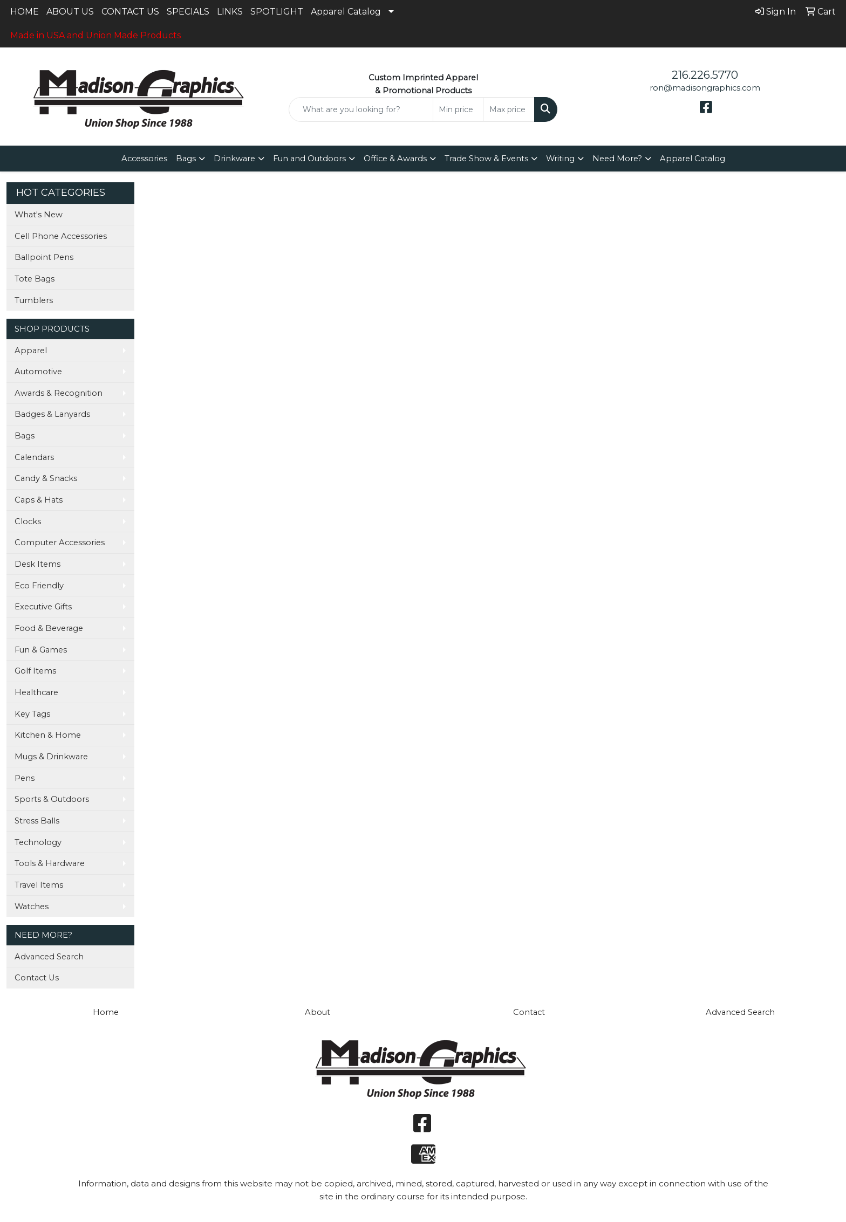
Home (106, 1012)
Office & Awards (395, 158)
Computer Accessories (60, 542)
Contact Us (37, 978)
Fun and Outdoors (309, 158)
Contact (529, 1012)
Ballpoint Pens (44, 257)
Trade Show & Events (486, 158)
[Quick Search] (361, 109)
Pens (25, 778)
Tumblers (34, 300)
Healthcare (36, 692)
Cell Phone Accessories (61, 236)
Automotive (38, 371)
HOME (24, 11)
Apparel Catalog (346, 11)
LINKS (230, 11)
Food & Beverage (49, 628)
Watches (32, 906)
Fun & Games (41, 650)
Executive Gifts (43, 607)
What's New (39, 214)
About (317, 1012)
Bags (186, 158)
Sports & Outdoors (52, 799)
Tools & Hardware (50, 863)
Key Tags (32, 714)
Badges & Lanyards (52, 414)
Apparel (31, 350)
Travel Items (39, 885)
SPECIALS (188, 11)
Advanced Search (49, 957)
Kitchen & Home (48, 735)
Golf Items (35, 671)
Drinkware (234, 158)
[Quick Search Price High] (509, 109)
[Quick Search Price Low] (458, 109)
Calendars (34, 457)
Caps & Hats (39, 500)
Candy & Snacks (46, 478)
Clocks (28, 521)
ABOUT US (70, 11)
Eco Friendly (39, 586)
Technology (38, 842)
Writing (560, 158)
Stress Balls (37, 821)
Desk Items (37, 564)
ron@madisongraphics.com (705, 88)
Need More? (617, 158)
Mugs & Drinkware (51, 756)
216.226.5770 (705, 74)
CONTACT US (130, 11)
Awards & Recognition (59, 393)
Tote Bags (34, 279)
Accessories (144, 158)
